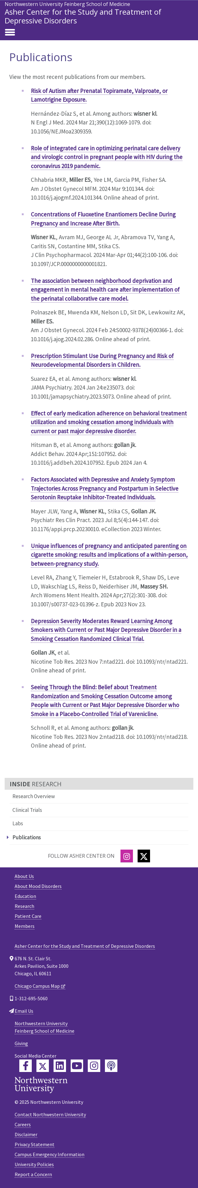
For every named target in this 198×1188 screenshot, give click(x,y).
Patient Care (28, 916)
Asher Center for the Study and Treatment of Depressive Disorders (83, 16)
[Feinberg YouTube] (77, 1066)
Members (25, 926)
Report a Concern (33, 1174)
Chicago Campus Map (37, 986)
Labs (17, 823)
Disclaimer (26, 1134)
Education (25, 896)
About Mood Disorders (38, 886)
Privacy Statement (34, 1144)
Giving (21, 1043)
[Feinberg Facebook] (25, 1066)
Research (24, 906)
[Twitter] (144, 856)
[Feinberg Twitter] (42, 1066)
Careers (23, 1124)
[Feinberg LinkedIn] (60, 1066)
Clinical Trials (27, 810)
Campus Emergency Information (49, 1154)
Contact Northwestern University (50, 1114)
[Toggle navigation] (10, 33)
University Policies (34, 1164)
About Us (24, 876)
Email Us (24, 1011)
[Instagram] (126, 856)
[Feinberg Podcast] (111, 1066)
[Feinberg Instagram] (94, 1066)
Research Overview (33, 796)
